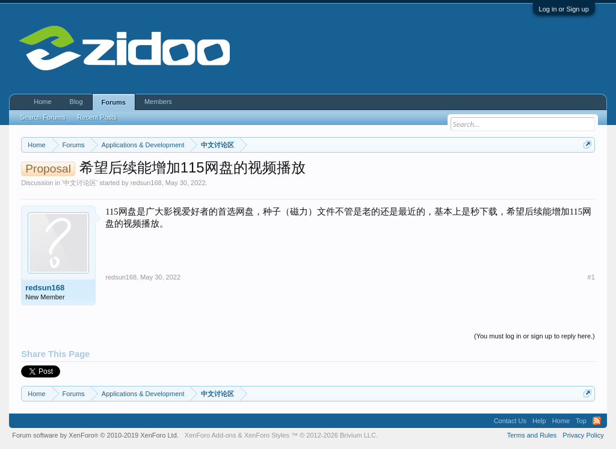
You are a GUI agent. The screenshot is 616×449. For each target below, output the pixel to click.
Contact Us (510, 420)
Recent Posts (96, 117)
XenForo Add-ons (210, 435)
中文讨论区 (79, 182)
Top (581, 420)
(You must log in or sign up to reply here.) (534, 336)
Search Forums (42, 117)
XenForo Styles (266, 435)
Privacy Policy (582, 435)
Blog (76, 101)
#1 (591, 277)
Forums (114, 102)
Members (158, 101)
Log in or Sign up (564, 9)
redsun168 (146, 182)
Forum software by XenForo (95, 435)
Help (539, 420)
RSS (597, 421)
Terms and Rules (532, 435)
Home (42, 101)
